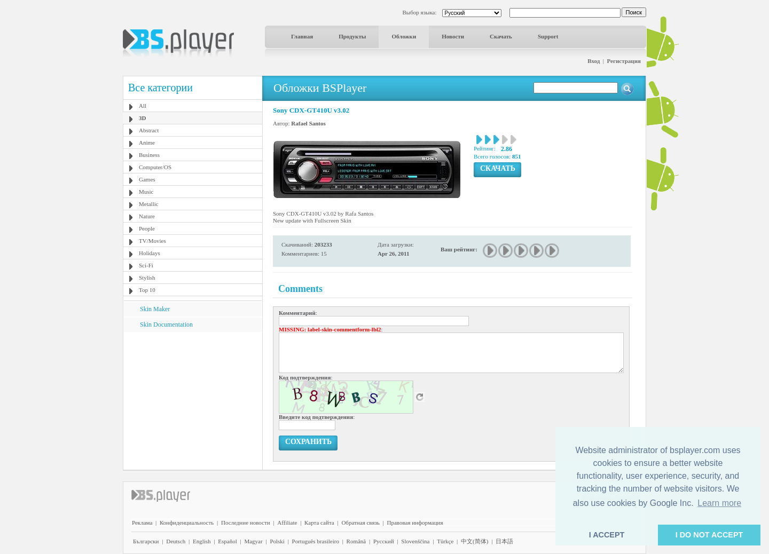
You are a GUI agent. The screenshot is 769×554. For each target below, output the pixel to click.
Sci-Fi (146, 265)
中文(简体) (474, 541)
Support (548, 36)
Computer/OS (155, 167)
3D (142, 118)
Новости (453, 36)
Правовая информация (415, 522)
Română (356, 541)
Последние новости (245, 522)
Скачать (501, 36)
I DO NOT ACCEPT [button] (709, 535)
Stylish (147, 277)
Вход (593, 61)
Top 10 (147, 290)
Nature (147, 216)
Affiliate (287, 522)
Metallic (149, 204)
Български (146, 541)
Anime (147, 142)
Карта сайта (319, 522)
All (142, 105)
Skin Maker (155, 309)
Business (149, 155)
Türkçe (445, 541)
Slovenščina (415, 541)
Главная (302, 36)
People (147, 228)
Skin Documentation (166, 324)
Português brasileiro (315, 541)
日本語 (504, 541)
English (202, 541)
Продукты (352, 36)
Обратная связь (360, 522)
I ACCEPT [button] (607, 535)
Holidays (149, 253)
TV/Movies (152, 241)
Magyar (253, 541)
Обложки (403, 36)
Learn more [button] (719, 503)
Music (146, 191)
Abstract (149, 130)
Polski (277, 541)
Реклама (142, 522)
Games (147, 179)
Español (227, 541)
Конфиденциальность (187, 522)
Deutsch (175, 541)
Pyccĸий (383, 541)
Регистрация (624, 61)
